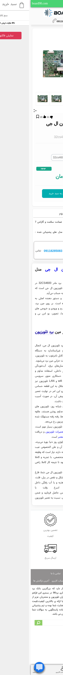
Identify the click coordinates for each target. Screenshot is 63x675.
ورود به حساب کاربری (30, 580)
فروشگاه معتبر (34, 437)
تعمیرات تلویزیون (24, 432)
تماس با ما (25, 573)
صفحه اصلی (37, 573)
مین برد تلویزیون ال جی (37, 269)
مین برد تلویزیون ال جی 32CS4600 (28, 204)
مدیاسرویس (43, 492)
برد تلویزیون (13, 332)
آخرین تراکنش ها (10, 580)
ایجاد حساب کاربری (51, 580)
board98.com (9, 3)
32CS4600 (54, 204)
